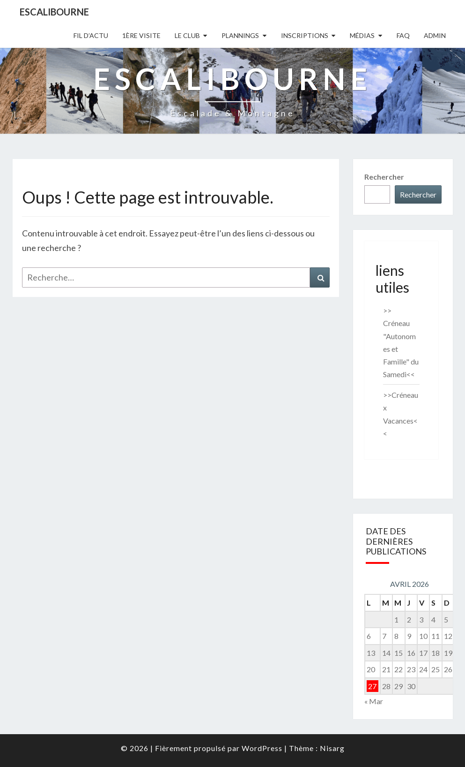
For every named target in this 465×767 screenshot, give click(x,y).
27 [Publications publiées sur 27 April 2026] (372, 686)
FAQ (403, 35)
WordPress (262, 748)
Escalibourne (54, 11)
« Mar (373, 701)
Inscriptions (304, 35)
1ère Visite (141, 35)
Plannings (240, 35)
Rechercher (384, 176)
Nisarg (332, 748)
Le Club (187, 35)
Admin (435, 35)
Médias (362, 35)
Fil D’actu (91, 35)
